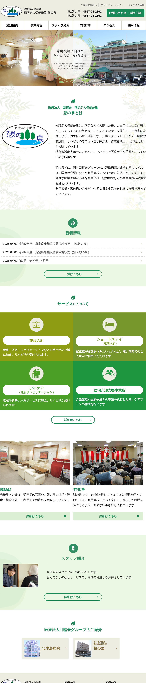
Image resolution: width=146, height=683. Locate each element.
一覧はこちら (73, 274)
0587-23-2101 (92, 11)
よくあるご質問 (136, 5)
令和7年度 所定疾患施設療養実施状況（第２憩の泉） (55, 252)
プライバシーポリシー (112, 5)
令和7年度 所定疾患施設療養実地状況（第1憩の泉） (54, 243)
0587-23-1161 (92, 15)
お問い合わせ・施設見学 (125, 13)
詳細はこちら (73, 419)
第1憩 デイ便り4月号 (33, 260)
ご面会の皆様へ (89, 5)
